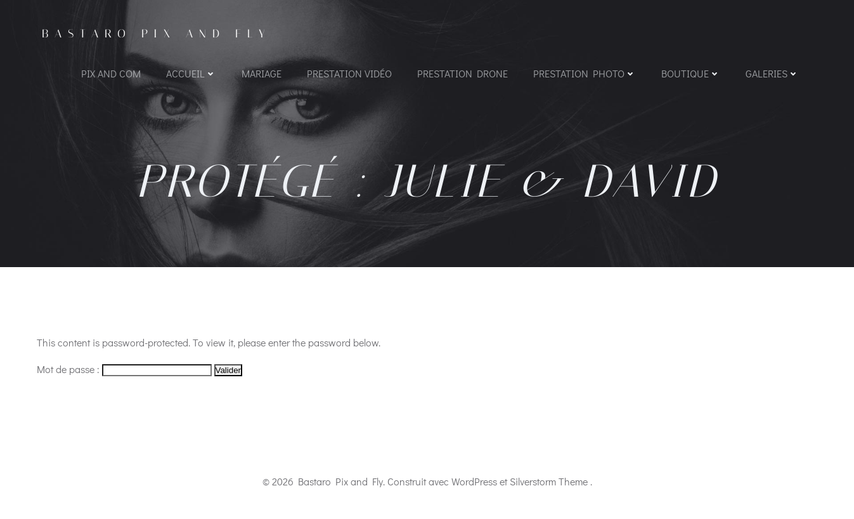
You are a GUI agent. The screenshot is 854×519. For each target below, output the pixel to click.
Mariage (261, 73)
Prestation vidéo (349, 73)
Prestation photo (584, 73)
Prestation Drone (462, 73)
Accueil (191, 73)
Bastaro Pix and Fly (156, 34)
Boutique (690, 73)
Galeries (772, 73)
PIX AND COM (111, 73)
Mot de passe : (124, 369)
